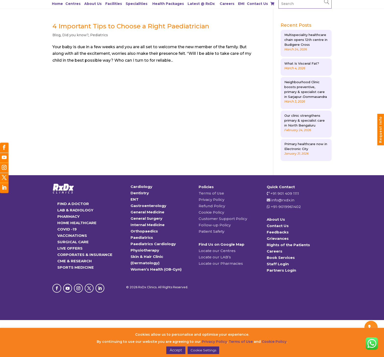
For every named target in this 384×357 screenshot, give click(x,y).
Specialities (136, 3)
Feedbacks (278, 232)
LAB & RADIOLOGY (75, 210)
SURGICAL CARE (73, 242)
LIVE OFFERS (70, 248)
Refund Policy (212, 206)
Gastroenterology (148, 205)
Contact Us (257, 3)
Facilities (113, 3)
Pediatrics (99, 35)
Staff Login (278, 264)
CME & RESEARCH (74, 261)
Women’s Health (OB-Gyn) (156, 269)
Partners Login (281, 270)
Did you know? (75, 35)
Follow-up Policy (215, 225)
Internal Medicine (148, 224)
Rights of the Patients (288, 244)
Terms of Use (211, 193)
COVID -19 (67, 229)
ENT (135, 199)
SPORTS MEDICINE (75, 267)
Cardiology (141, 186)
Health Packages (168, 3)
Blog (56, 35)
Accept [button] (176, 350)
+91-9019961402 (285, 206)
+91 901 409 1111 (284, 193)
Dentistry (140, 193)
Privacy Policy (211, 199)
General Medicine (147, 212)
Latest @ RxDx (201, 3)
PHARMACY (68, 216)
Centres (73, 3)
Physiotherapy (145, 250)
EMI (241, 3)
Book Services (281, 257)
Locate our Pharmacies (221, 263)
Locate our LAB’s (215, 257)
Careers (227, 3)
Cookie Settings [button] (203, 350)
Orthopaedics (144, 231)
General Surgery (146, 218)
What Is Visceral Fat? (301, 63)
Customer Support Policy (223, 218)
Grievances (278, 238)
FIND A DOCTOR (73, 203)
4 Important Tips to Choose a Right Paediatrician (130, 26)
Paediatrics (142, 237)
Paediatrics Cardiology (153, 244)
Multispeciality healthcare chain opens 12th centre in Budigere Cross (305, 39)
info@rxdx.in (282, 200)
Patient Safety (211, 231)
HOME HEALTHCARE (76, 222)
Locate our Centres (217, 250)
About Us (93, 3)
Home (57, 3)
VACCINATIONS (72, 235)
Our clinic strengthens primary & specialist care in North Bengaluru (304, 120)
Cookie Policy (211, 212)
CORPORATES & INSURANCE (84, 254)
